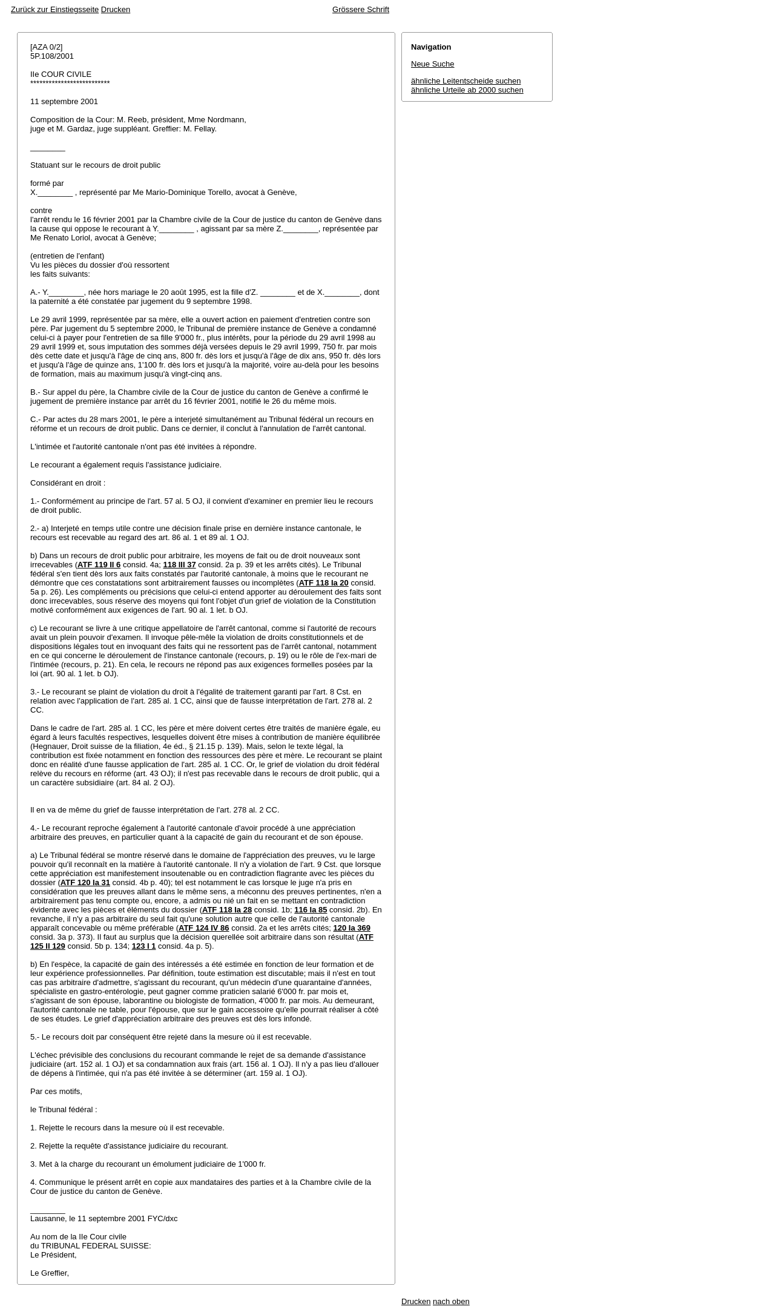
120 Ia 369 (352, 927)
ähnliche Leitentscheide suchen (466, 80)
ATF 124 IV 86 (204, 927)
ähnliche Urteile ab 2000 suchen (467, 89)
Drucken (115, 9)
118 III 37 (179, 564)
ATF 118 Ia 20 (324, 582)
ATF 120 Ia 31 (85, 882)
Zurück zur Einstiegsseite (55, 9)
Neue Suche (433, 63)
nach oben (451, 1301)
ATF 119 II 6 (98, 564)
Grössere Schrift (360, 9)
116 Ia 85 (310, 909)
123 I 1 (144, 946)
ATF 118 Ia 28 (227, 909)
